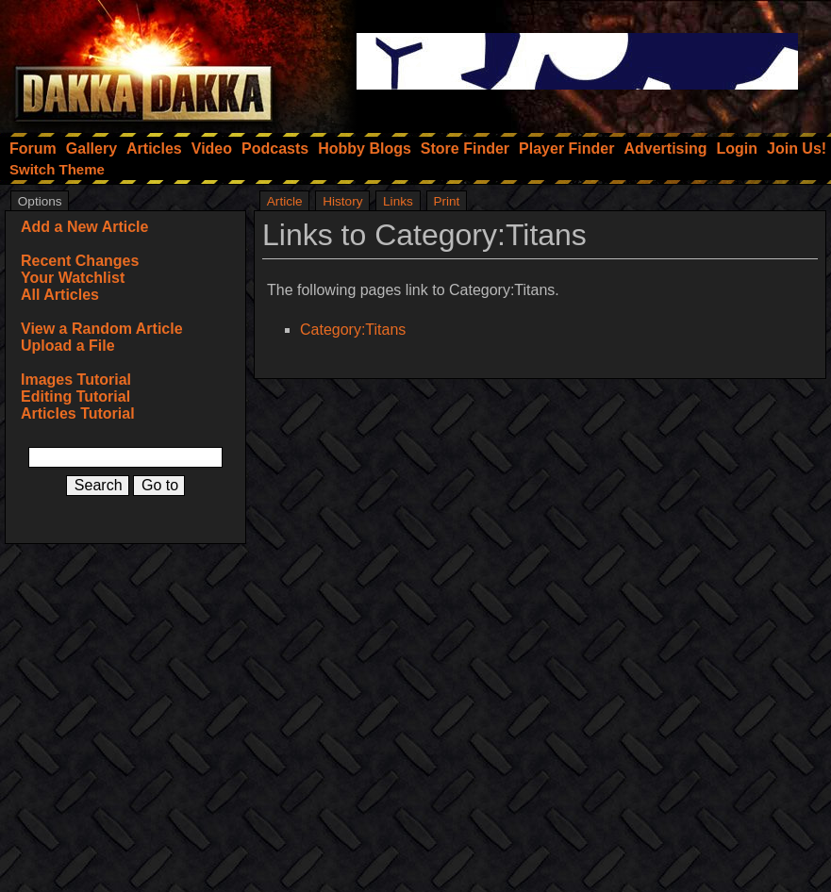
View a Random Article (102, 329)
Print (446, 201)
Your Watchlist (73, 278)
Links (398, 201)
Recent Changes (80, 261)
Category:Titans (353, 330)
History (342, 201)
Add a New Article (84, 227)
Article (285, 201)
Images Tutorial (76, 380)
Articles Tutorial (78, 413)
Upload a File (68, 346)
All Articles (60, 295)
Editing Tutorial (75, 396)
